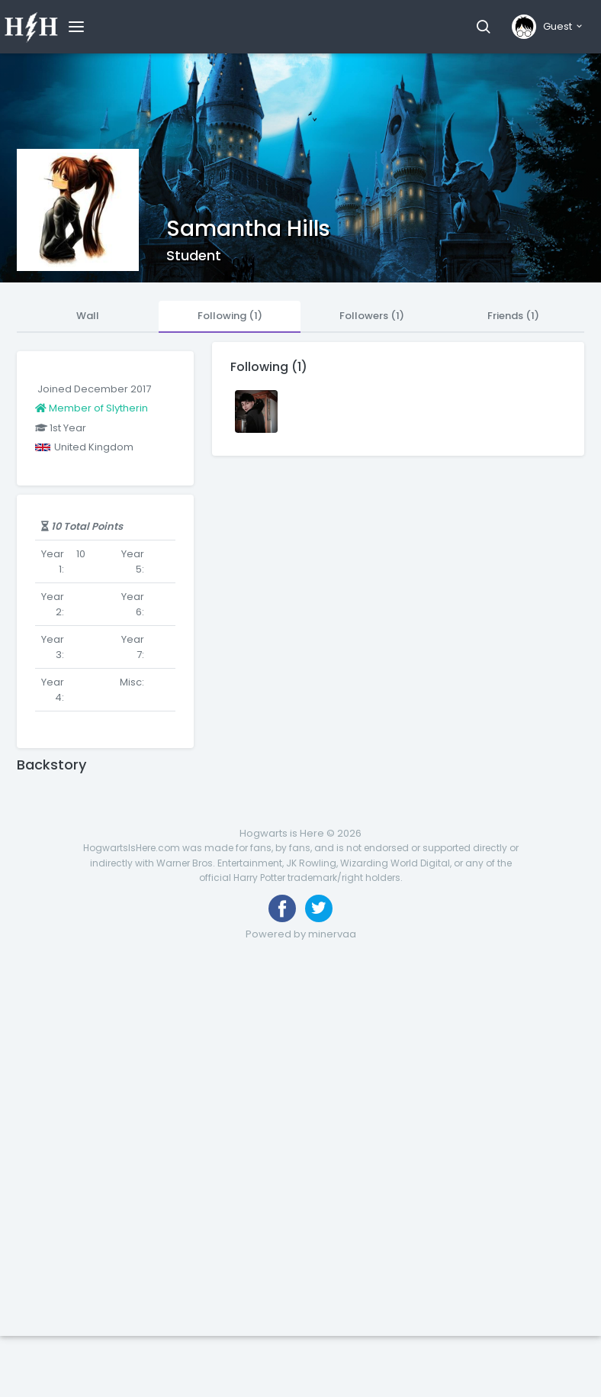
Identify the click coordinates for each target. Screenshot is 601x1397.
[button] (483, 26)
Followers (371, 315)
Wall (87, 315)
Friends (513, 315)
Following (230, 315)
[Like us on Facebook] (282, 908)
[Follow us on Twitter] (319, 908)
